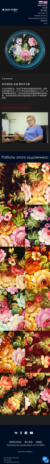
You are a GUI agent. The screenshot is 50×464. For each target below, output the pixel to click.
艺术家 (44, 8)
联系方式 (44, 21)
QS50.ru (29, 451)
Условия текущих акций (11, 462)
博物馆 (39, 442)
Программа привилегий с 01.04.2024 (25, 445)
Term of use (7, 460)
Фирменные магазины (37, 18)
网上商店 (44, 10)
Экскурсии (42, 13)
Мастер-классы (40, 15)
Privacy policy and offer (11, 458)
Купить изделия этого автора (16, 107)
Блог (45, 23)
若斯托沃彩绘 (42, 5)
